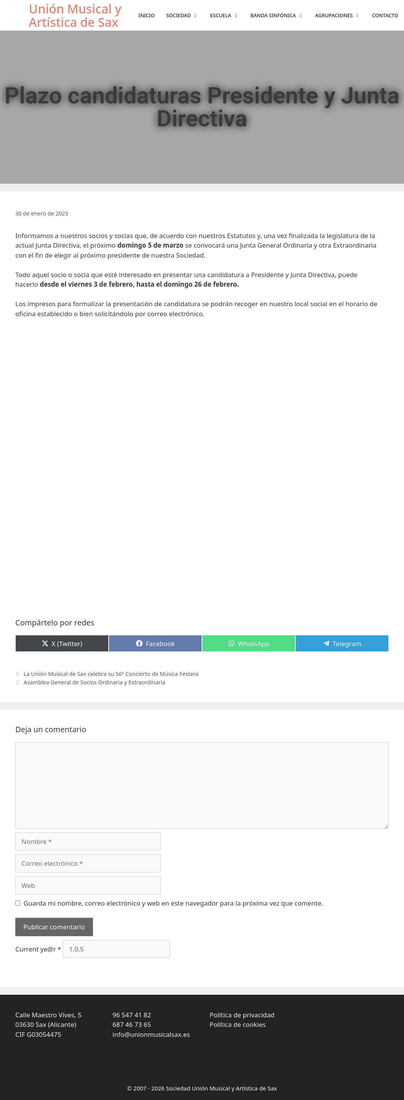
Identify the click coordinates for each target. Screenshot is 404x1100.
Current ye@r (38, 949)
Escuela (227, 15)
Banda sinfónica (280, 15)
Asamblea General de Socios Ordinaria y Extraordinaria (95, 682)
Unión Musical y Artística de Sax (75, 15)
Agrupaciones (341, 15)
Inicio (146, 15)
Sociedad (185, 15)
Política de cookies (238, 1024)
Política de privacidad (242, 1014)
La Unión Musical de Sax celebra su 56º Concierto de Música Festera (111, 673)
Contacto (385, 15)
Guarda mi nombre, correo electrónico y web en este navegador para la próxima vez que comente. (173, 903)
